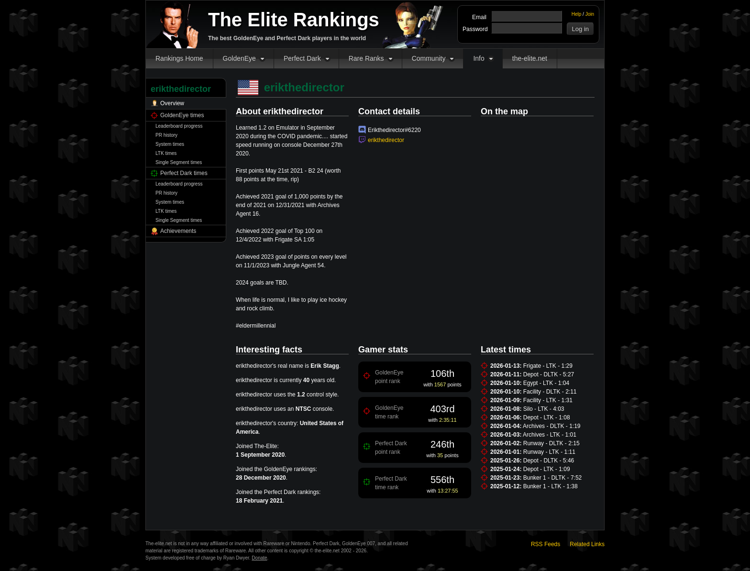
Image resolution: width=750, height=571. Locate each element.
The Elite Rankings (293, 19)
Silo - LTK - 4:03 (543, 409)
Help (577, 14)
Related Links (587, 544)
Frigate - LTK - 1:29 (548, 365)
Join (589, 14)
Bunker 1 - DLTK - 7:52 (552, 477)
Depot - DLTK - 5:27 (548, 374)
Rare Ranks (366, 58)
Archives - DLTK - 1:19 (551, 426)
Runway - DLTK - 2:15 (551, 443)
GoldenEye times (182, 115)
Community (429, 58)
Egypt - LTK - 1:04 (546, 383)
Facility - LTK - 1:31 (548, 400)
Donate (259, 557)
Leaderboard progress (178, 126)
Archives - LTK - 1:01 (549, 434)
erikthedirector (386, 140)
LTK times (165, 153)
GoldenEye (239, 58)
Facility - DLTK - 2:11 (550, 391)
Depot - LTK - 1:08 (546, 417)
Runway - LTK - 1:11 (549, 452)
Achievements (178, 231)
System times (169, 144)
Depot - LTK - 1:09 (546, 469)
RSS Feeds (545, 544)
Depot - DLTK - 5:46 (548, 460)
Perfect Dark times (184, 173)
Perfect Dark (302, 58)
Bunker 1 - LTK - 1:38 (550, 486)
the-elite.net (529, 58)
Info (478, 58)
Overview (172, 103)
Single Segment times (178, 162)
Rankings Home (179, 58)
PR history (166, 135)
